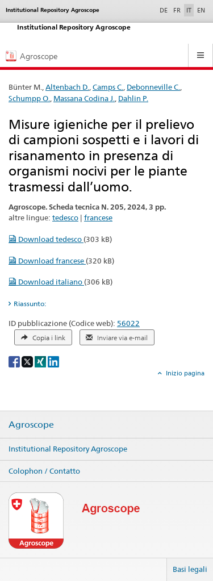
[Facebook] (15, 361)
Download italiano (46, 281)
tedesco (65, 217)
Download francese (47, 260)
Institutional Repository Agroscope (68, 448)
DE (165, 9)
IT (188, 10)
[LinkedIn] (53, 361)
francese (98, 217)
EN (201, 10)
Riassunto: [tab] (30, 303)
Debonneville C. (153, 86)
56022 (128, 323)
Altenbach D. (67, 86)
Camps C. (108, 86)
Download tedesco (46, 239)
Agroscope (31, 424)
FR (177, 10)
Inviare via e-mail (117, 338)
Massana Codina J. (84, 98)
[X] (28, 361)
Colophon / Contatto (44, 470)
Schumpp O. (29, 98)
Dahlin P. (133, 98)
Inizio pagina (184, 373)
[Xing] (41, 361)
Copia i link (43, 338)
